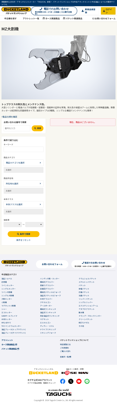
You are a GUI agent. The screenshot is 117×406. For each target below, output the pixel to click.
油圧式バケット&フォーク (50, 295)
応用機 (4, 282)
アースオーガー (46, 305)
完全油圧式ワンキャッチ (50, 316)
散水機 (81, 312)
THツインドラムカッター (11, 326)
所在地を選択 (12, 183)
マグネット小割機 (8, 305)
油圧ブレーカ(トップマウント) (13, 329)
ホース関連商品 (51, 18)
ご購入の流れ (65, 351)
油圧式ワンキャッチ (48, 312)
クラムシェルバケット (87, 278)
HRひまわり (6, 322)
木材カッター (6, 319)
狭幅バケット (84, 288)
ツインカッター (7, 285)
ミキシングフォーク (48, 332)
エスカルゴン (45, 322)
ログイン (107, 11)
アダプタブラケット (87, 309)
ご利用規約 (64, 347)
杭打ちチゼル (84, 322)
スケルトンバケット (87, 282)
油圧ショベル (6, 278)
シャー (4, 309)
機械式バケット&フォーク (50, 292)
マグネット (44, 319)
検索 (37, 128)
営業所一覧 (65, 356)
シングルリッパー (86, 302)
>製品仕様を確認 (9, 116)
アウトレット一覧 (29, 18)
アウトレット (7, 340)
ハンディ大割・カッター (49, 278)
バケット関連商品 (72, 18)
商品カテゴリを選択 (15, 162)
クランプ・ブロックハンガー (90, 316)
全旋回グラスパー (47, 288)
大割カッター (6, 299)
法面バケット (84, 295)
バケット (82, 285)
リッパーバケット (86, 299)
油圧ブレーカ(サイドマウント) (13, 332)
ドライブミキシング (48, 329)
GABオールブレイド (9, 316)
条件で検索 (23, 233)
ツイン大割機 (6, 292)
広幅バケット (84, 292)
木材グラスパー (46, 299)
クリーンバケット (86, 319)
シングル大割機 (7, 295)
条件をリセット (23, 240)
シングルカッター (8, 288)
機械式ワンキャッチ (48, 309)
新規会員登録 (88, 11)
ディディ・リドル (47, 326)
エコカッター (6, 312)
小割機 (4, 302)
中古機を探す (9, 18)
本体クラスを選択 (14, 204)
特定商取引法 (65, 344)
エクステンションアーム (88, 305)
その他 (81, 326)
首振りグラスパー (47, 285)
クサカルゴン (45, 302)
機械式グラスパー (47, 282)
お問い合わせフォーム (104, 18)
